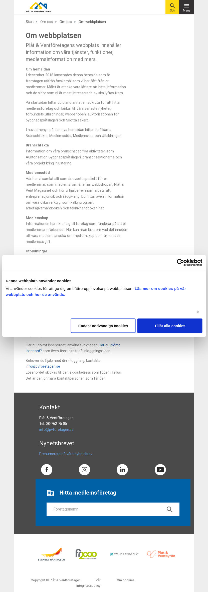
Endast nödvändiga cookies (103, 326)
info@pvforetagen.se (43, 366)
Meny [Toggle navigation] (186, 7)
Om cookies (125, 580)
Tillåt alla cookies (169, 326)
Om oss (66, 22)
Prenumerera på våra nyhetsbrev (65, 454)
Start (30, 22)
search (170, 510)
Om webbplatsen (92, 22)
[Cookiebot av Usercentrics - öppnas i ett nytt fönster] (180, 262)
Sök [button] (172, 7)
